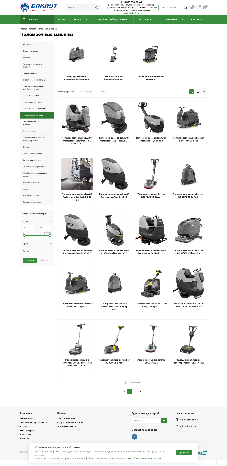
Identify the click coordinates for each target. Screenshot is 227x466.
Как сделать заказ (66, 418)
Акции (23, 426)
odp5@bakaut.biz (131, 13)
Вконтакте (134, 437)
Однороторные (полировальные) (113, 77)
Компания (26, 413)
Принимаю (184, 452)
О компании (26, 418)
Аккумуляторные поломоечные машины (76, 77)
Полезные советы (66, 426)
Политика (25, 438)
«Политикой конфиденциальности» (141, 458)
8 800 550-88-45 (133, 2)
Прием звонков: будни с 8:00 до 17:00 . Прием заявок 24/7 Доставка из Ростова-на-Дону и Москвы (131, 9)
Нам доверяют (28, 430)
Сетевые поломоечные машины (151, 77)
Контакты (25, 434)
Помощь (62, 413)
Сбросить (44, 260)
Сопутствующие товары (70, 422)
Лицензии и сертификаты (33, 422)
